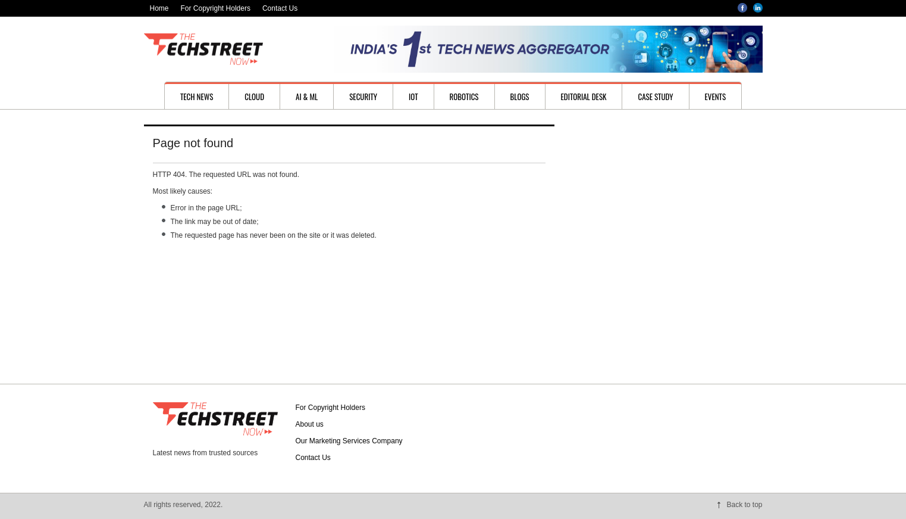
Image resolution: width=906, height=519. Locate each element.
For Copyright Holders (215, 8)
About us (310, 424)
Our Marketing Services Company (349, 441)
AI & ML (307, 96)
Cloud (254, 96)
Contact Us (279, 8)
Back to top (744, 505)
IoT (413, 96)
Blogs (519, 96)
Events (715, 96)
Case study (655, 96)
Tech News (196, 96)
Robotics (464, 96)
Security (363, 96)
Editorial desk (584, 96)
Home (159, 8)
